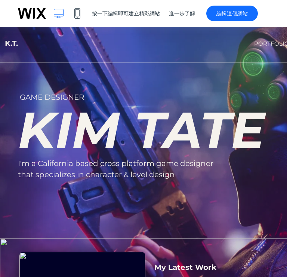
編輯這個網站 (232, 13)
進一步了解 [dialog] (182, 13)
